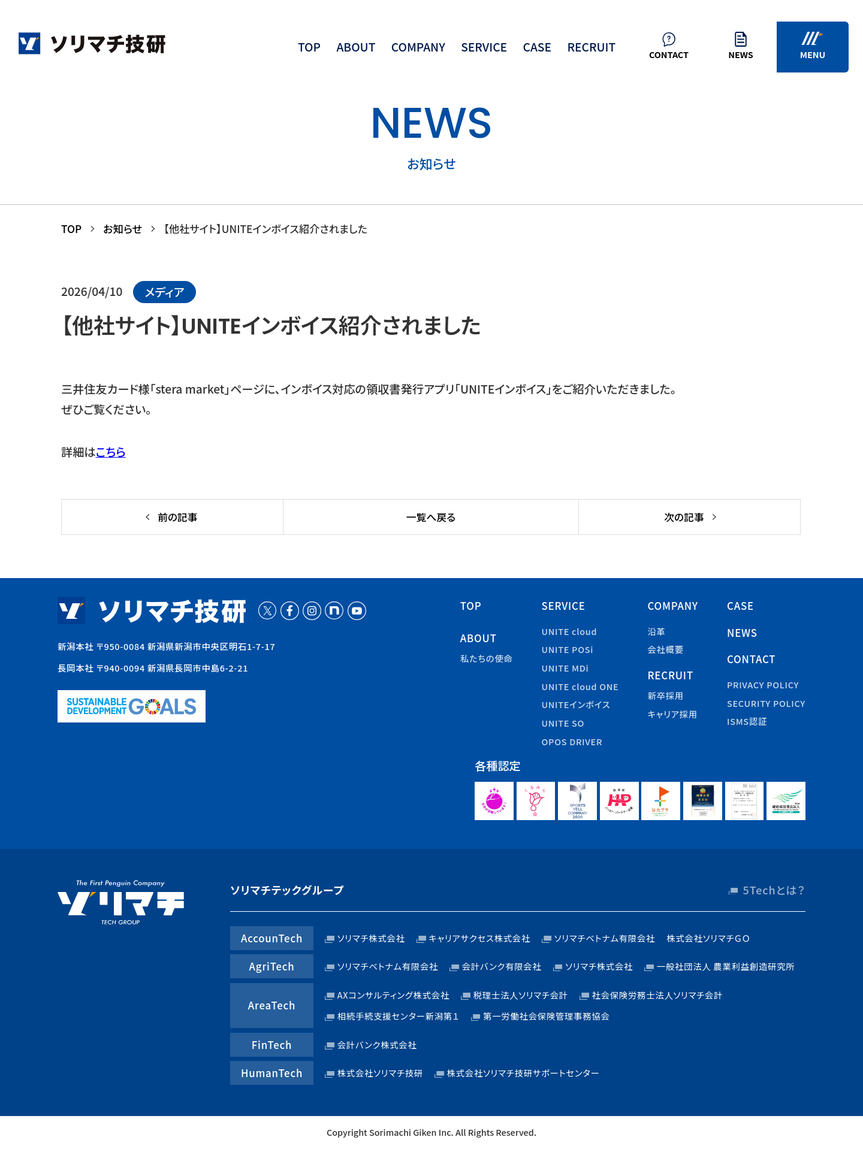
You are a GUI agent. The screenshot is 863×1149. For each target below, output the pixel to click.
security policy (766, 703)
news (742, 632)
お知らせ (122, 228)
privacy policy (763, 684)
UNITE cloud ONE (580, 686)
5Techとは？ (774, 889)
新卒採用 (665, 695)
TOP (71, 228)
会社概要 (665, 649)
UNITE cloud (570, 631)
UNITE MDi (565, 667)
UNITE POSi (568, 649)
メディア (164, 291)
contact (751, 659)
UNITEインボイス (576, 704)
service (484, 46)
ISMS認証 (747, 721)
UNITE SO (563, 722)
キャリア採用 (672, 713)
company (418, 46)
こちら (111, 451)
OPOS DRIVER (572, 741)
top (309, 46)
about (355, 46)
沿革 (656, 631)
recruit (591, 46)
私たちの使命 (486, 658)
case (537, 46)
